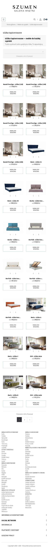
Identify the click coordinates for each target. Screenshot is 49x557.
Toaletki (4, 509)
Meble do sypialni (8, 490)
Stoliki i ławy (5, 457)
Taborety (4, 444)
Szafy (3, 471)
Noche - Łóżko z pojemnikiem (13, 240)
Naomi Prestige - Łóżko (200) (13, 162)
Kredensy (5, 486)
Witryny (4, 467)
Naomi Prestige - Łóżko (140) (36, 84)
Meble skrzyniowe (8, 463)
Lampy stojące (29, 484)
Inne (26, 471)
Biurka (27, 457)
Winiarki (4, 482)
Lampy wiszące (30, 482)
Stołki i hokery (29, 442)
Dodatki (28, 494)
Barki (3, 488)
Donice (27, 434)
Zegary (27, 500)
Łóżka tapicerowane (8, 492)
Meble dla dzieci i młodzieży (35, 448)
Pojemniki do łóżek (7, 506)
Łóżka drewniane (7, 494)
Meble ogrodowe (31, 432)
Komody (4, 465)
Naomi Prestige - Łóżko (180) (36, 123)
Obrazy (27, 498)
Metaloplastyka (30, 504)
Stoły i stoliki (29, 444)
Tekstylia (28, 506)
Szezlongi (5, 440)
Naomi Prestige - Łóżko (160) (13, 123)
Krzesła (4, 453)
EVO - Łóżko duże (36, 356)
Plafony (27, 492)
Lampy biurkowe (30, 490)
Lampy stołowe (30, 486)
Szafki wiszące (6, 478)
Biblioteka (28, 478)
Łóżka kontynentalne (8, 496)
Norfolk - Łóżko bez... (36, 240)
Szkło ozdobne (30, 502)
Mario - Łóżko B (13, 395)
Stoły (3, 451)
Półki (3, 475)
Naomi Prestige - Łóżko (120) (13, 84)
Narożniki (4, 438)
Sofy (3, 434)
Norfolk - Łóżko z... (36, 279)
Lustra (27, 496)
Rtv (3, 469)
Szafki (3, 484)
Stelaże (4, 504)
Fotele (4, 436)
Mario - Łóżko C (13, 356)
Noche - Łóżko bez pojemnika (36, 201)
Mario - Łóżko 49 (13, 201)
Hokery (4, 459)
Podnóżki (4, 446)
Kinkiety (27, 488)
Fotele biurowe (30, 477)
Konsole (4, 477)
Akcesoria (28, 507)
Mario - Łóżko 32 (36, 162)
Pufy (3, 442)
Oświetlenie (29, 438)
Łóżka (27, 450)
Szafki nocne (6, 500)
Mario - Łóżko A (36, 317)
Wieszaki (4, 480)
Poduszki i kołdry (7, 507)
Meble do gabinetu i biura (35, 473)
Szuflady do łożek (30, 467)
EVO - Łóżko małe (36, 395)
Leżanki (4, 448)
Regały (4, 473)
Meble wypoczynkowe (10, 432)
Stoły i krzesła (7, 450)
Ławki (3, 461)
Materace (4, 511)
